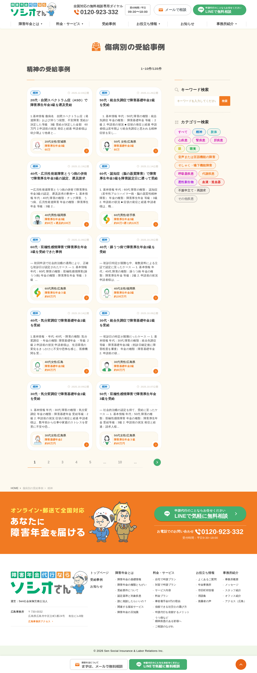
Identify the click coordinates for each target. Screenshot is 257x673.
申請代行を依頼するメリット (172, 612)
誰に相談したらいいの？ (131, 601)
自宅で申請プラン (165, 579)
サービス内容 (163, 590)
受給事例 (96, 579)
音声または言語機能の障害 (196, 157)
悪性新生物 (186, 182)
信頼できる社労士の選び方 (171, 606)
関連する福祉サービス (130, 606)
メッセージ (231, 584)
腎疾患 (200, 140)
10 (120, 462)
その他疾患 (186, 198)
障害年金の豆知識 (128, 612)
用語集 (202, 595)
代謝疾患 (208, 173)
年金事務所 (204, 584)
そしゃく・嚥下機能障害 (195, 165)
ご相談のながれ (164, 626)
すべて (182, 132)
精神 (199, 132)
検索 (225, 101)
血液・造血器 (211, 182)
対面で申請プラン (165, 584)
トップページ (99, 573)
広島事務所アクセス (39, 621)
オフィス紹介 (233, 595)
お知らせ (96, 586)
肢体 (214, 132)
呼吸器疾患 (186, 173)
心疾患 (182, 140)
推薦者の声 (204, 601)
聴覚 (193, 148)
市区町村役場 (206, 590)
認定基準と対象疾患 (129, 595)
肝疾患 (218, 140)
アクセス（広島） (235, 601)
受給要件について (128, 590)
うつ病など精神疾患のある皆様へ (168, 619)
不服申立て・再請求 (192, 190)
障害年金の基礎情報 (129, 579)
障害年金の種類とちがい (131, 584)
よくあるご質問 (207, 579)
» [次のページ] (157, 462)
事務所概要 (231, 579)
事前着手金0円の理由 (167, 601)
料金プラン (161, 595)
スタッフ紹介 (233, 590)
